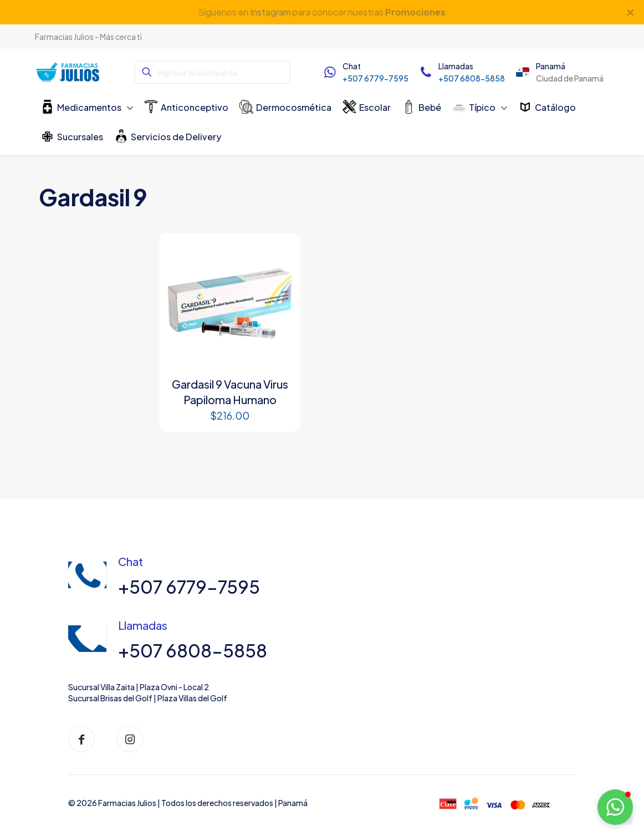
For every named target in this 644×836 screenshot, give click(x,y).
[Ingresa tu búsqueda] (212, 72)
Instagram (270, 12)
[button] (615, 807)
